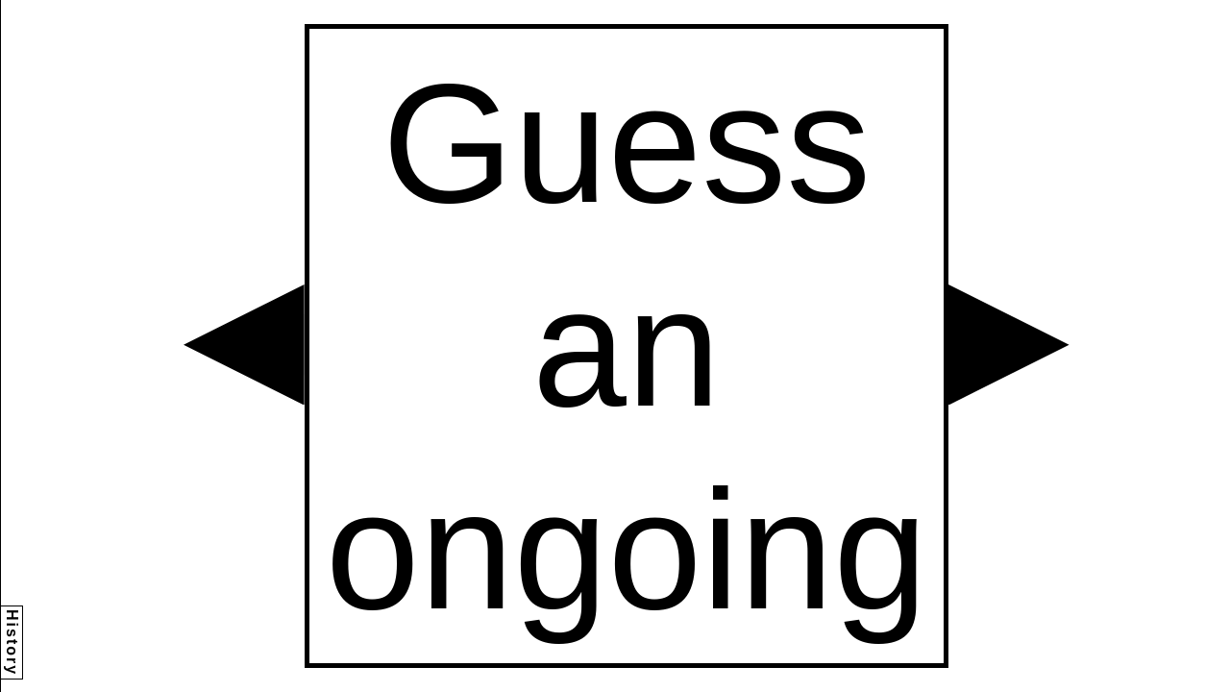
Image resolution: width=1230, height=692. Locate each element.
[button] (244, 345)
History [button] (12, 642)
